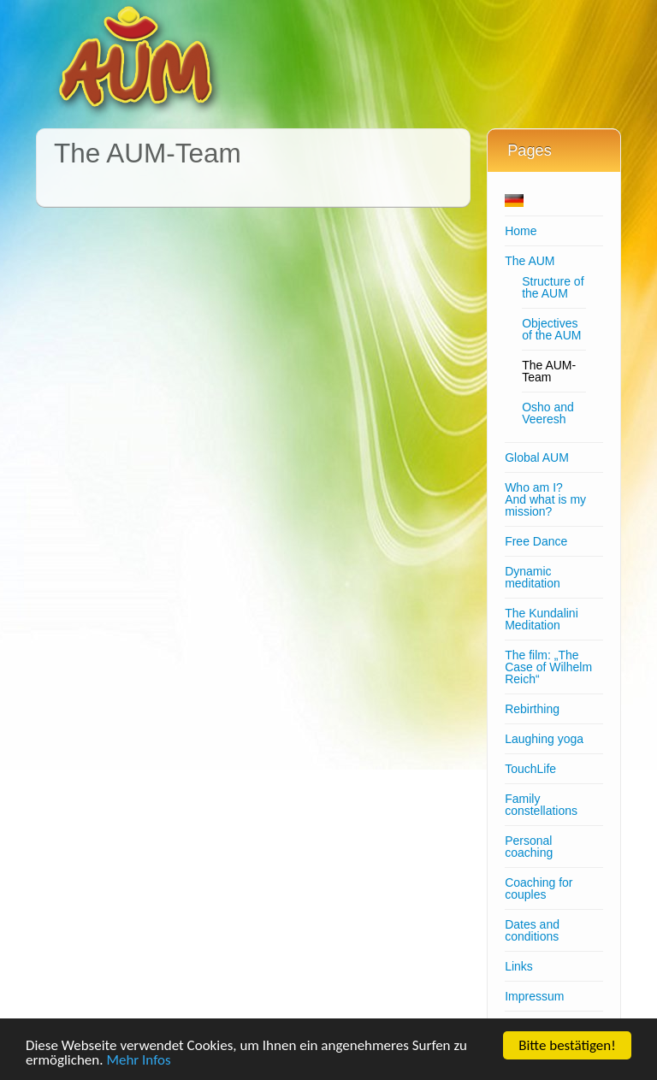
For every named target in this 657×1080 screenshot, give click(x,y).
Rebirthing (532, 709)
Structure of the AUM (552, 287)
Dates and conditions (532, 930)
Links (519, 966)
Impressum (534, 996)
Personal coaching (529, 846)
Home (520, 231)
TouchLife (530, 769)
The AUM (529, 261)
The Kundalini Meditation (541, 619)
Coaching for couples (538, 888)
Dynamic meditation (532, 577)
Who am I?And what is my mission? (545, 499)
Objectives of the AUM (551, 329)
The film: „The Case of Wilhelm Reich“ (548, 667)
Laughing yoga (544, 739)
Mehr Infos (138, 1061)
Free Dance (536, 541)
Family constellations (541, 804)
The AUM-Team (549, 371)
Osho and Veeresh (548, 413)
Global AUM (537, 457)
